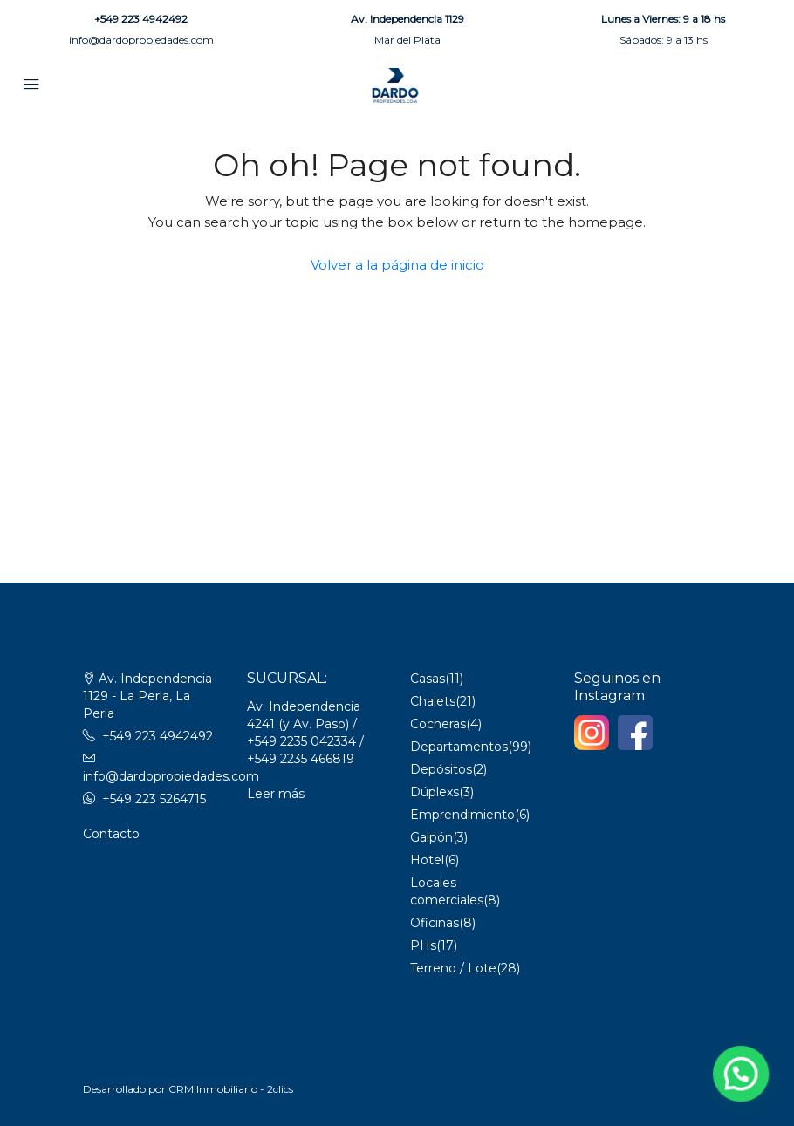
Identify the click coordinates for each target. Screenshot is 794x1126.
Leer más (276, 794)
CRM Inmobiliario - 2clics (230, 1088)
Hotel (427, 860)
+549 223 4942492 (141, 18)
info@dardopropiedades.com (141, 39)
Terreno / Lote (453, 968)
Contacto (111, 834)
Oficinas (434, 923)
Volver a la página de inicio (397, 264)
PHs (423, 945)
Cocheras (438, 724)
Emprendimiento (462, 814)
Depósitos (441, 769)
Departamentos (459, 746)
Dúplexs (434, 792)
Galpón (431, 837)
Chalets (432, 701)
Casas (427, 678)
